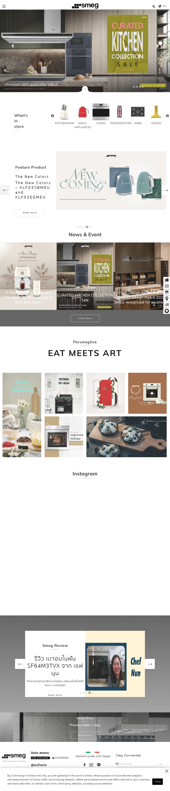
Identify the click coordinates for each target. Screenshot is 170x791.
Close (157, 781)
